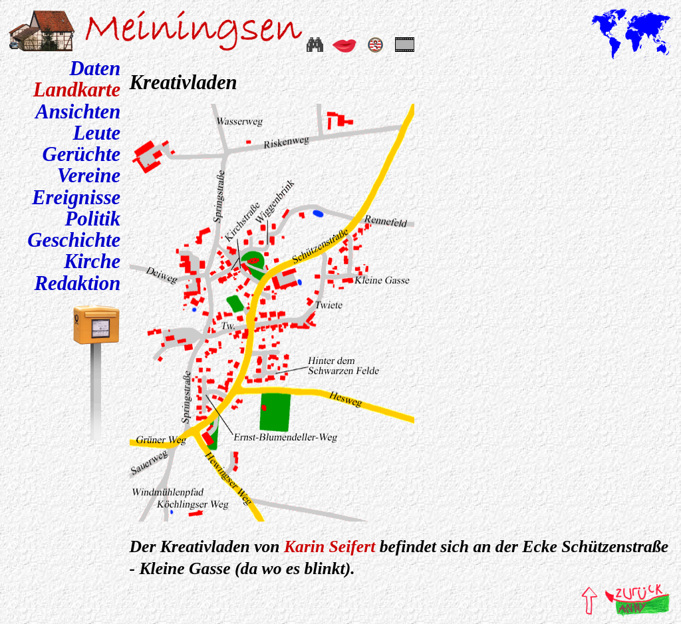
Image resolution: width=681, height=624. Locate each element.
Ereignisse (76, 197)
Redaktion (78, 283)
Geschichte (73, 240)
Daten (94, 68)
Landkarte (76, 89)
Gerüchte (81, 154)
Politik (93, 219)
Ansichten (77, 111)
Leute (97, 133)
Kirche (92, 261)
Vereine (89, 175)
